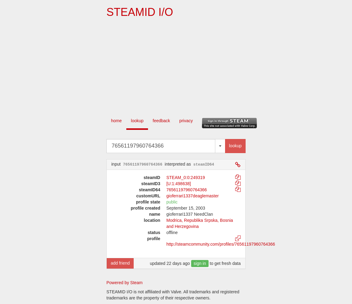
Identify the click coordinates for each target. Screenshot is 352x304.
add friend (120, 263)
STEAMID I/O (139, 12)
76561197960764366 (186, 189)
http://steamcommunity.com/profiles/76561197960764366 (220, 244)
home (116, 120)
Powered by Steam (124, 282)
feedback (161, 120)
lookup (137, 120)
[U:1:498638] (178, 183)
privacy (186, 120)
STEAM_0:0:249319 (185, 177)
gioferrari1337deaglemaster (192, 195)
